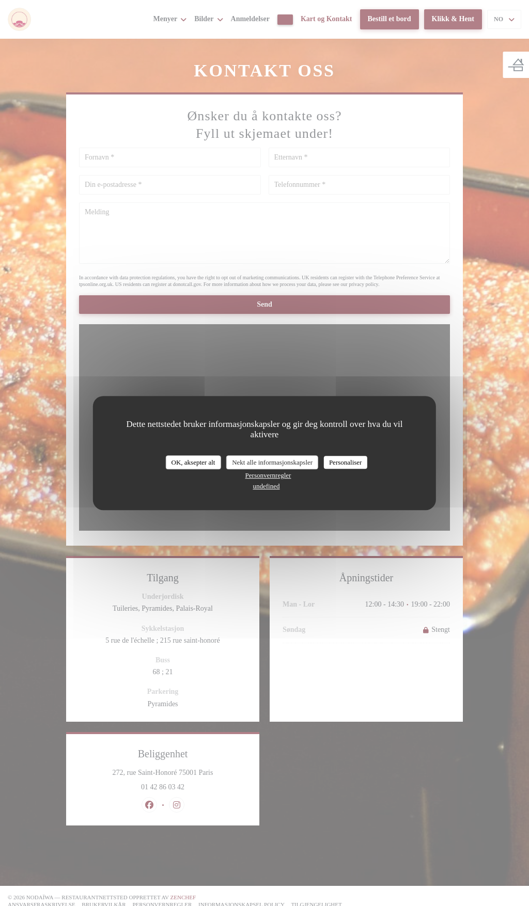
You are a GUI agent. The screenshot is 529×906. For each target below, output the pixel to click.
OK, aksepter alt (193, 462)
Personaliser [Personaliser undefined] (345, 462)
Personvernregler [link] (268, 475)
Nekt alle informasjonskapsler (272, 462)
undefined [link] (266, 486)
